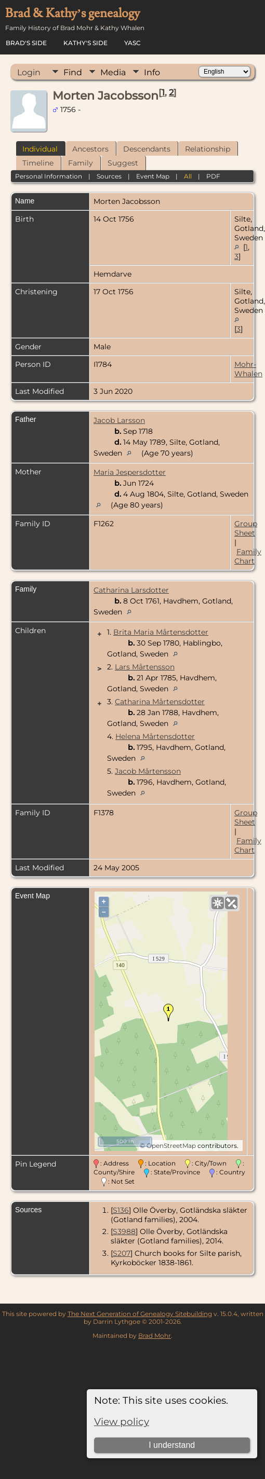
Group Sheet (245, 528)
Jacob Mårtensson (148, 771)
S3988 (124, 1231)
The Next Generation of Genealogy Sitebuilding (140, 1314)
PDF (213, 176)
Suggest (123, 163)
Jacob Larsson (119, 420)
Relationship (207, 149)
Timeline (38, 163)
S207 (121, 1253)
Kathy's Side (85, 43)
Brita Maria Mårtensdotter (160, 632)
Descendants (146, 149)
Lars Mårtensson (145, 667)
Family (80, 163)
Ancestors (90, 149)
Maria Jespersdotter (130, 472)
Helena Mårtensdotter (155, 736)
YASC (132, 43)
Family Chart (247, 556)
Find (72, 72)
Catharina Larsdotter (131, 590)
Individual (40, 149)
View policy (121, 1422)
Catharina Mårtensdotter (160, 701)
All (188, 176)
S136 (121, 1210)
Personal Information (48, 176)
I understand (172, 1445)
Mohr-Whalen (248, 369)
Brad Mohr (154, 1335)
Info (152, 72)
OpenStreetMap (171, 1145)
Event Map (152, 176)
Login (29, 72)
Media (113, 72)
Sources (109, 176)
